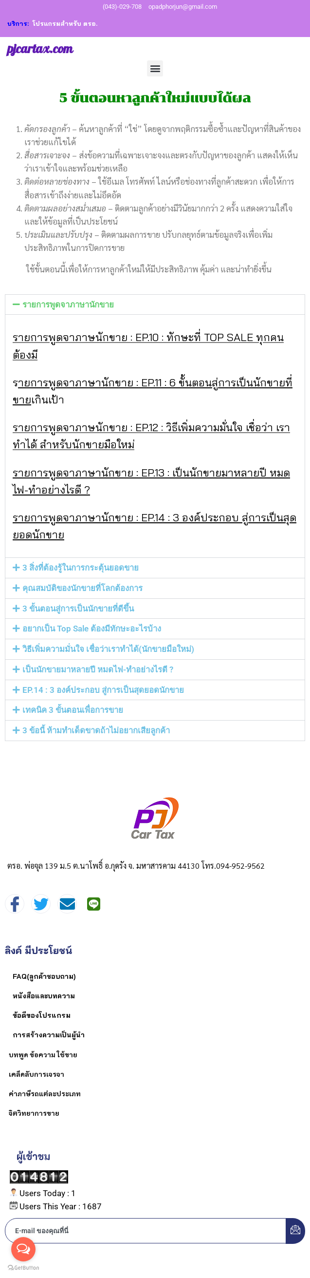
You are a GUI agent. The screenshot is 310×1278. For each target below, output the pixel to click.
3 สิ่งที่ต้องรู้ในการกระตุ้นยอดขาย (80, 567)
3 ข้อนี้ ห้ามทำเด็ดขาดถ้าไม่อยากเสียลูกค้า (96, 730)
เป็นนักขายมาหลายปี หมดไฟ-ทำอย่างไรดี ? (97, 669)
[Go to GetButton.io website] (23, 1268)
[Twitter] (41, 904)
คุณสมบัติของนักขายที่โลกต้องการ (82, 588)
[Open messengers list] (23, 1249)
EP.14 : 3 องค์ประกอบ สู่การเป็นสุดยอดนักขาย (103, 690)
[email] (146, 1230)
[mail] (67, 904)
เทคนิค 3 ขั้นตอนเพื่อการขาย (72, 710)
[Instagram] (93, 904)
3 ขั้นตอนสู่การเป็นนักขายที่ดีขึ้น (78, 608)
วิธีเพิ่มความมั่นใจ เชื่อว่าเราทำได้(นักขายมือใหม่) (108, 649)
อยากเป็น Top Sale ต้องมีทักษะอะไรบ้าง (91, 628)
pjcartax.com (40, 49)
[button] (155, 68)
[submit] (295, 1231)
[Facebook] (14, 904)
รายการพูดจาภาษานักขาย (68, 304)
